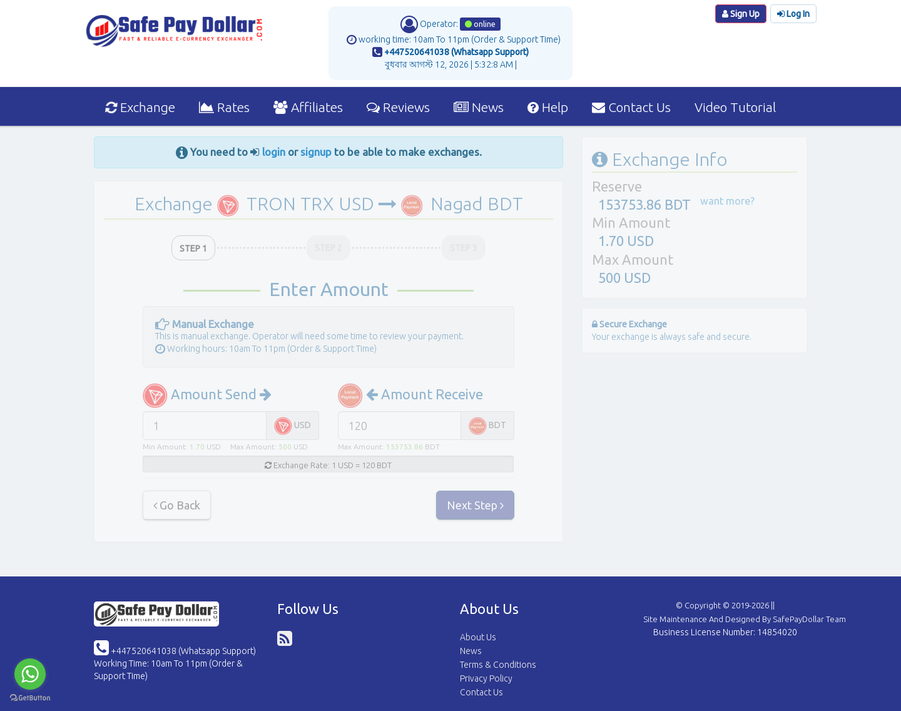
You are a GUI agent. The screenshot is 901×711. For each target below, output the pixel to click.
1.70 (197, 446)
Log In (793, 14)
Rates (224, 107)
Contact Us (631, 107)
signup (316, 152)
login (273, 152)
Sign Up (741, 14)
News (479, 107)
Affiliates (308, 107)
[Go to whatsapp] (30, 674)
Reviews (398, 107)
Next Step (475, 505)
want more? (727, 201)
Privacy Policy (486, 678)
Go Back (176, 505)
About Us (478, 637)
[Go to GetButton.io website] (30, 698)
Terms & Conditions (498, 665)
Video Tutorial (735, 107)
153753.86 (404, 446)
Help (547, 107)
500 (285, 446)
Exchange (139, 107)
